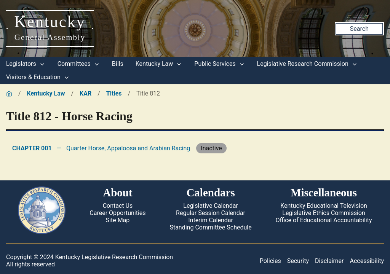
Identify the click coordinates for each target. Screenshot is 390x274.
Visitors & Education (38, 77)
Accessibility (367, 260)
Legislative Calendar (210, 205)
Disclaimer (329, 260)
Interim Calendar (210, 220)
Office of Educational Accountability (324, 220)
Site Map (118, 220)
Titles (114, 93)
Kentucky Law (159, 63)
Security (298, 260)
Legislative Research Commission (307, 63)
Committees (79, 63)
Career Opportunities (117, 213)
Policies (270, 260)
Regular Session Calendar (210, 213)
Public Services (219, 63)
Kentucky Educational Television (323, 205)
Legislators (25, 63)
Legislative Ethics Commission (323, 213)
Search (359, 28)
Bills (117, 63)
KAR (85, 93)
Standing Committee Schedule (210, 227)
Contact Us (118, 205)
